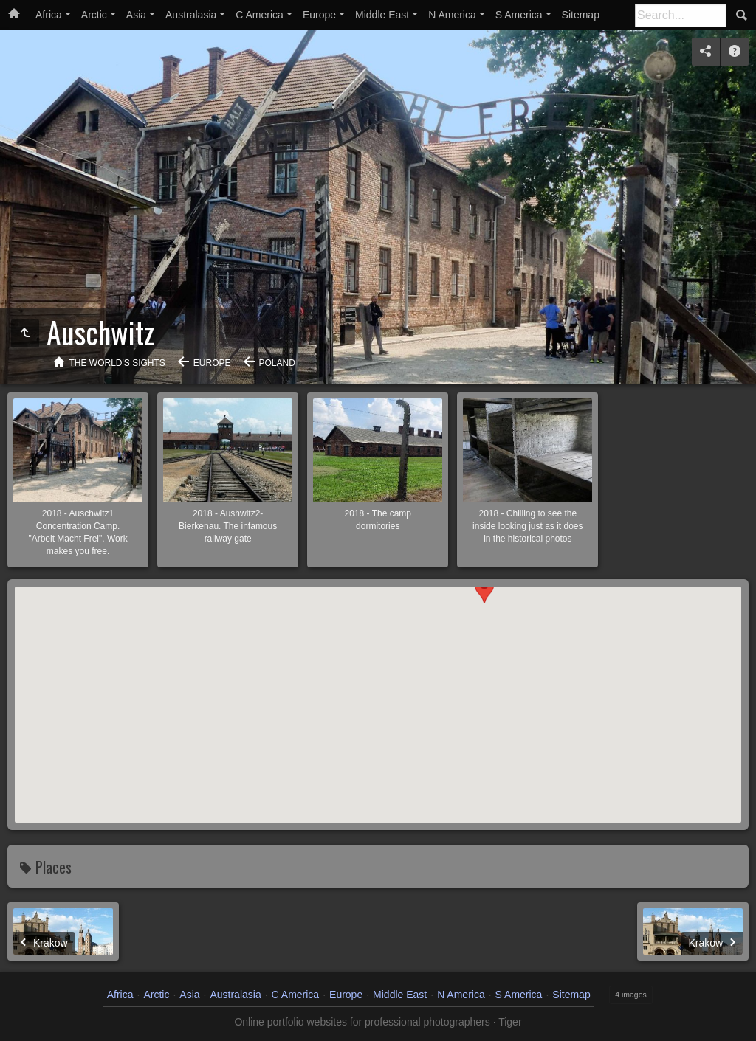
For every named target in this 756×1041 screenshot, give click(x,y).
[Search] (680, 15)
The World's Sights (117, 363)
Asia (136, 15)
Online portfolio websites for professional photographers (361, 1022)
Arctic (94, 15)
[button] (484, 737)
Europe (319, 15)
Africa (48, 15)
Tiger (509, 1022)
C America (260, 15)
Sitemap (580, 15)
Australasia (190, 15)
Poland (277, 363)
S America (519, 15)
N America (452, 15)
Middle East (382, 15)
